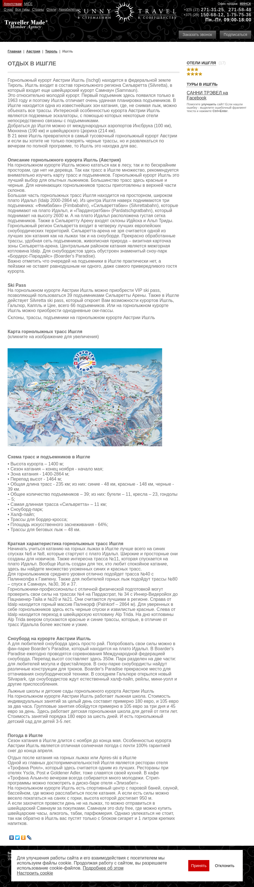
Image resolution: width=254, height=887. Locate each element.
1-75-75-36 (239, 14)
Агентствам (12, 4)
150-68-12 (212, 14)
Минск (245, 3)
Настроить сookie (35, 873)
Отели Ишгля (201, 63)
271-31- (209, 9)
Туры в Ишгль (202, 84)
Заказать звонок (197, 34)
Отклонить (224, 865)
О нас (8, 10)
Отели (51, 10)
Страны (38, 10)
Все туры (22, 10)
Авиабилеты (68, 10)
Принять (199, 865)
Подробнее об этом (103, 868)
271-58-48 (239, 9)
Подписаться (235, 34)
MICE (28, 4)
